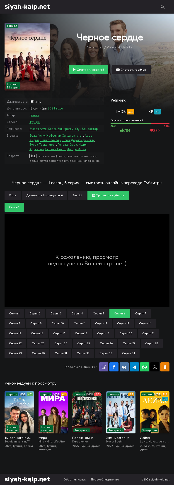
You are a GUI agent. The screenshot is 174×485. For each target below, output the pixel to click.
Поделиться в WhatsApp (144, 366)
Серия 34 (128, 353)
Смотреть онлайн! (90, 69)
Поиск (162, 7)
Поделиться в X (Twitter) (154, 366)
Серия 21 (148, 333)
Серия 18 (81, 333)
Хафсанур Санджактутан (64, 135)
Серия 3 (56, 313)
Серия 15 (15, 333)
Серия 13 (123, 323)
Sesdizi (77, 195)
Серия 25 (83, 343)
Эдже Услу (37, 135)
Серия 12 (101, 323)
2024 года (55, 108)
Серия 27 (129, 343)
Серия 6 (119, 313)
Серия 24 (60, 343)
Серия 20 (125, 333)
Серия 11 (79, 323)
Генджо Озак (67, 144)
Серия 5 (98, 313)
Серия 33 (105, 353)
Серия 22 (15, 343)
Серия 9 (36, 323)
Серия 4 (77, 313)
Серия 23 (38, 343)
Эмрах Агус (37, 129)
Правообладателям (105, 479)
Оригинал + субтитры (108, 195)
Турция (34, 122)
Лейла (145, 438)
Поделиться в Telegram (134, 366)
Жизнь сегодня (117, 438)
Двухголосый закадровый (44, 195)
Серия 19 (103, 333)
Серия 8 (14, 323)
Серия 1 (14, 313)
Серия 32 (83, 353)
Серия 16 (37, 333)
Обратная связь (75, 479)
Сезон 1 (14, 207)
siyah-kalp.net (27, 6)
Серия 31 (61, 353)
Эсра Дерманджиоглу (78, 140)
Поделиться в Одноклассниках (164, 366)
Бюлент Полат (55, 149)
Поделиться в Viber (103, 366)
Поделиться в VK (124, 366)
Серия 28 (151, 343)
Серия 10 (58, 323)
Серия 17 (59, 333)
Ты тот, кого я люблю (19, 438)
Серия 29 (15, 353)
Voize (12, 195)
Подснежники (82, 438)
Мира (43, 438)
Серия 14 (145, 323)
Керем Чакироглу (60, 129)
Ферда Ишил (76, 149)
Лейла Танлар (50, 140)
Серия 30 (38, 353)
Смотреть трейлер (133, 69)
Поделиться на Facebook (113, 366)
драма (34, 115)
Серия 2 (35, 313)
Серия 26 (106, 343)
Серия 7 (140, 313)
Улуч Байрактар (86, 129)
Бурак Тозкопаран (42, 144)
